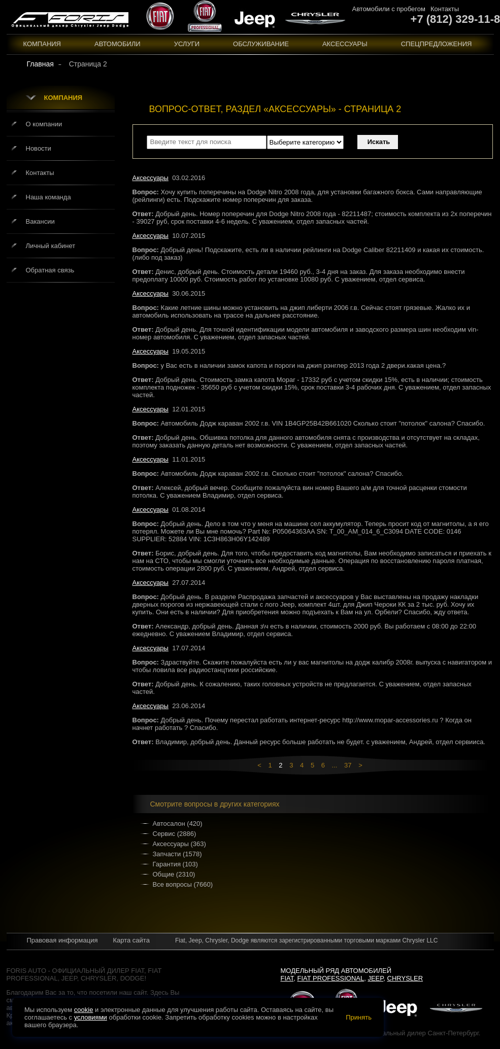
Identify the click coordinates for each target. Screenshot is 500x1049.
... (335, 765)
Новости (38, 148)
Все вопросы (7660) (183, 884)
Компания (42, 44)
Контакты (444, 9)
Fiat (287, 978)
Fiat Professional (330, 978)
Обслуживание (261, 44)
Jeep (375, 978)
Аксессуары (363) (179, 844)
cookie (83, 1009)
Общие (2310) (174, 874)
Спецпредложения (436, 44)
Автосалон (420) (178, 823)
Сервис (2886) (174, 833)
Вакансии (40, 221)
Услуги (186, 44)
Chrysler (405, 978)
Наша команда (48, 197)
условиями (90, 1017)
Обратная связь (50, 270)
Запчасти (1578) (177, 854)
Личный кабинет (51, 246)
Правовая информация (62, 940)
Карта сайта (131, 940)
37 (347, 765)
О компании (44, 124)
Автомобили (117, 44)
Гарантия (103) (175, 864)
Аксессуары (345, 44)
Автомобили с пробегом (388, 9)
